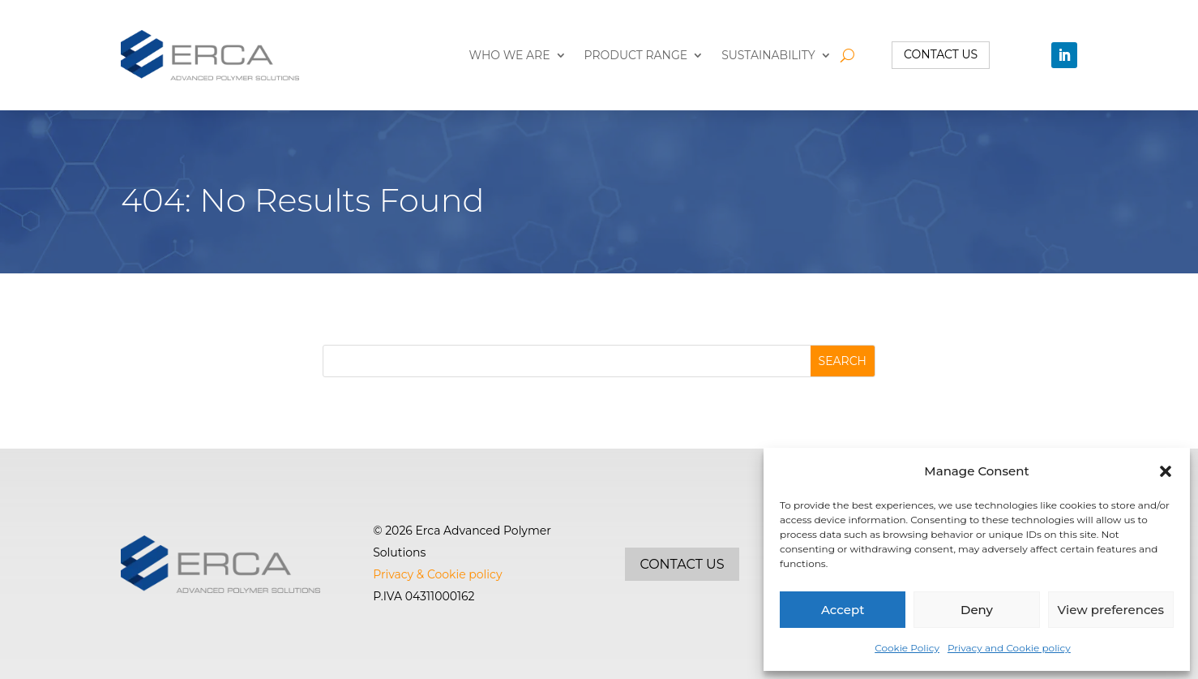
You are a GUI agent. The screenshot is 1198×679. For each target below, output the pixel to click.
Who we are (509, 55)
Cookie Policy (907, 648)
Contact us (941, 54)
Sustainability (768, 55)
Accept (842, 609)
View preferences (1111, 609)
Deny (977, 609)
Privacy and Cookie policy (1009, 648)
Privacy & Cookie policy (437, 574)
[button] (1165, 471)
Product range (636, 55)
